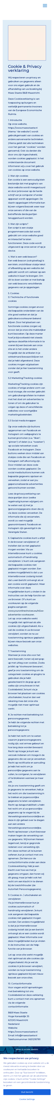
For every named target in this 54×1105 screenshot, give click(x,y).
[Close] (52, 1055)
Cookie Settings (27, 1099)
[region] (27, 1079)
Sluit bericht (27, 1092)
